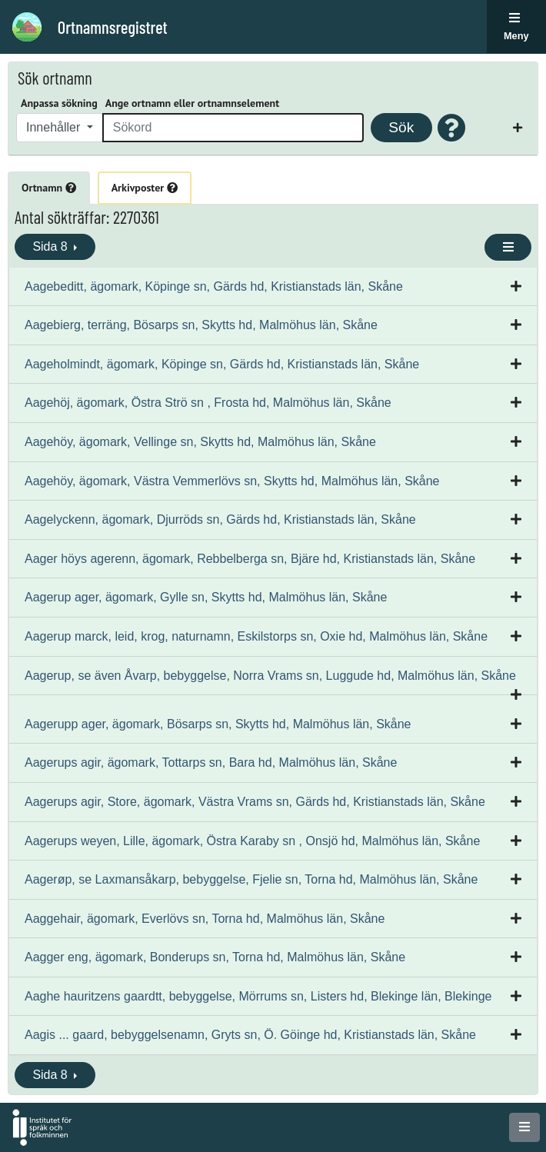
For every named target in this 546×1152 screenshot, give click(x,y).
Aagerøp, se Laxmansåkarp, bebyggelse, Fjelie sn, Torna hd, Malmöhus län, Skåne (251, 879)
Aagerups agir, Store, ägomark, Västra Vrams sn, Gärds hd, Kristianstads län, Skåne (255, 801)
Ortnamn (49, 188)
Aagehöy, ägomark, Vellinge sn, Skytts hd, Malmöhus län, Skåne (200, 441)
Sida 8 (51, 246)
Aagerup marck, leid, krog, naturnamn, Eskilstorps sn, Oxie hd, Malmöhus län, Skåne (256, 636)
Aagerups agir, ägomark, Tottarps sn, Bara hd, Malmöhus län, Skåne (211, 762)
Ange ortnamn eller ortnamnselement (192, 103)
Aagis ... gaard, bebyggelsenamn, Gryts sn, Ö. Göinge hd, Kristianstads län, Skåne (250, 1034)
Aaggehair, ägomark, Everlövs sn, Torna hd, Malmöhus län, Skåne (205, 918)
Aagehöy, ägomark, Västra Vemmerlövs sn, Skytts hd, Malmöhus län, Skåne (232, 481)
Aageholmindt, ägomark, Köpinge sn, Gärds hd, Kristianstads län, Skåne (222, 364)
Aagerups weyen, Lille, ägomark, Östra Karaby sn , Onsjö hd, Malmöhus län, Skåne (252, 840)
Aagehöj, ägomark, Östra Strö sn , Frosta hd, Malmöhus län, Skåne (208, 402)
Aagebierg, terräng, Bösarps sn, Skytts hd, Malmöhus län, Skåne (201, 324)
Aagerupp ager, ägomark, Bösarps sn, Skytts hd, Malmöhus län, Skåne (218, 724)
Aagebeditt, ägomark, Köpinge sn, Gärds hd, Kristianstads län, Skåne (214, 286)
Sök (401, 127)
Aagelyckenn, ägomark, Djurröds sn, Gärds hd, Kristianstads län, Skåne (220, 519)
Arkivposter (145, 188)
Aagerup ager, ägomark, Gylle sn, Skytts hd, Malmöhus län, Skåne (206, 597)
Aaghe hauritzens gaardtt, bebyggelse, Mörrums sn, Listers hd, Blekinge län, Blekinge (258, 996)
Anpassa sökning (59, 103)
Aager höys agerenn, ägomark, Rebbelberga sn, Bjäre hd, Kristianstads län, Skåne (250, 558)
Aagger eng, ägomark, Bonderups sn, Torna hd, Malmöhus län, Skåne (215, 957)
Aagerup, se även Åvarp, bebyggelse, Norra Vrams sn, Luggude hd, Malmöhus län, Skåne (270, 675)
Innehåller (55, 127)
